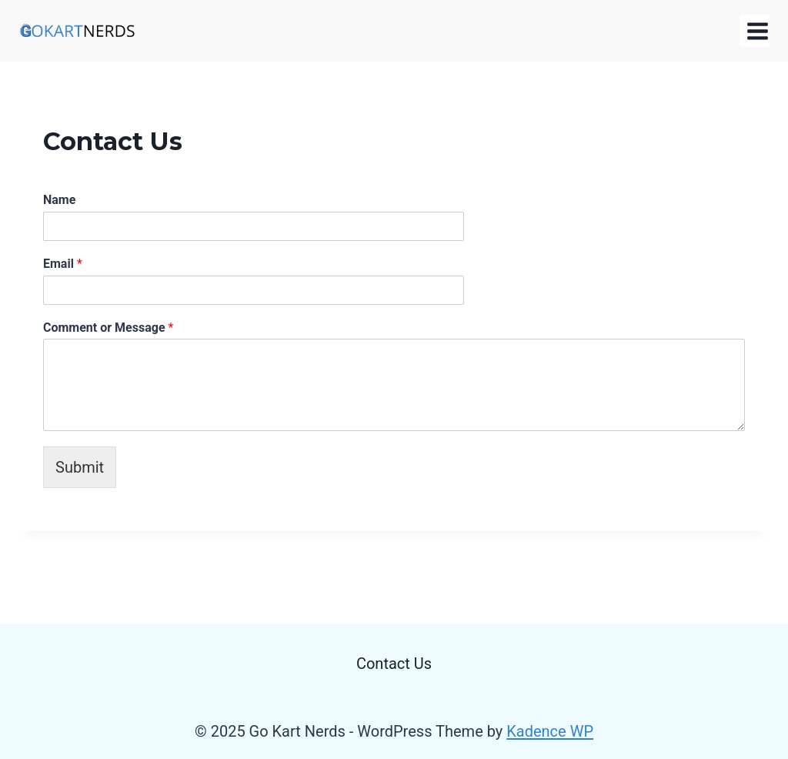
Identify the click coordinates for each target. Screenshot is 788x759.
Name (59, 199)
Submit (79, 467)
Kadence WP (549, 731)
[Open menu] (755, 31)
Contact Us (394, 663)
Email (62, 263)
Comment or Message (108, 327)
